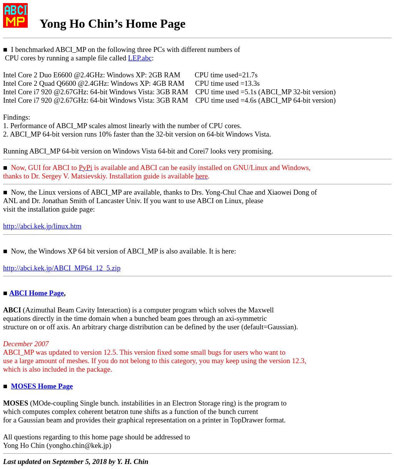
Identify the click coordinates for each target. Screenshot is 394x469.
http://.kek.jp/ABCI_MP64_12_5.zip (61, 268)
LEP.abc (140, 58)
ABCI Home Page (36, 293)
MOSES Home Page (42, 386)
